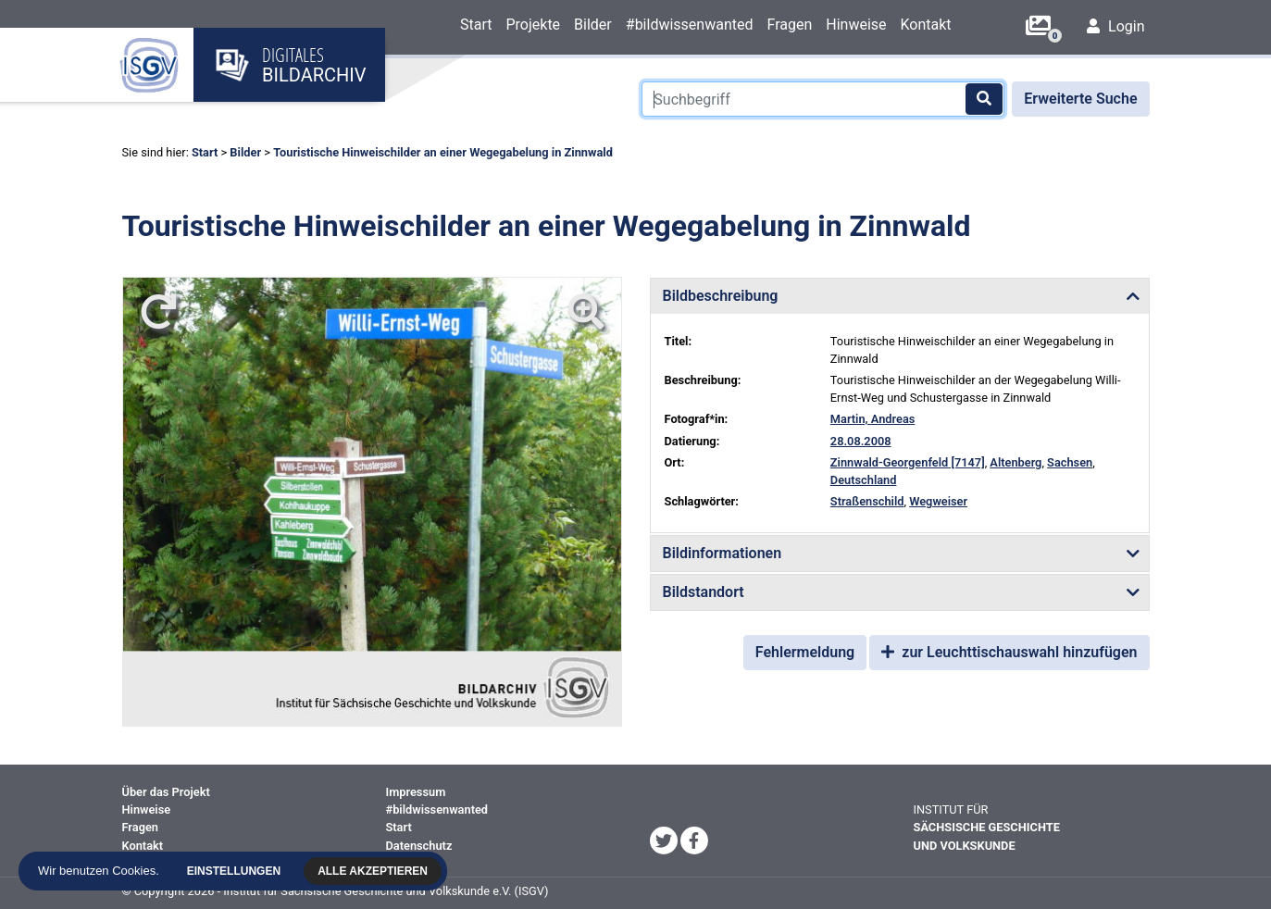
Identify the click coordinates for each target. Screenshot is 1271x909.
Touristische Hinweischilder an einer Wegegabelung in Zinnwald (443, 152)
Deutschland (863, 480)
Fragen (789, 24)
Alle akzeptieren (377, 871)
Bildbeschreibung (721, 296)
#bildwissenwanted (690, 24)
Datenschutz (419, 846)
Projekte (532, 24)
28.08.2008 (860, 441)
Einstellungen (238, 871)
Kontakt (926, 24)
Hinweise (856, 24)
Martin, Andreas (873, 419)
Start (476, 24)
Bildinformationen (722, 553)
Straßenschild (867, 501)
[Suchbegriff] (823, 99)
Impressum (416, 792)
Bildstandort (703, 592)
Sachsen (1069, 462)
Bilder (593, 24)
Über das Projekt (166, 792)
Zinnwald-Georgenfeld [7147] (907, 462)
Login (1115, 26)
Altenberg (1015, 462)
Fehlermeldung (804, 652)
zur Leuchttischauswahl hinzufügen (1009, 652)
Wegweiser (938, 501)
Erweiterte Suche (1080, 98)
